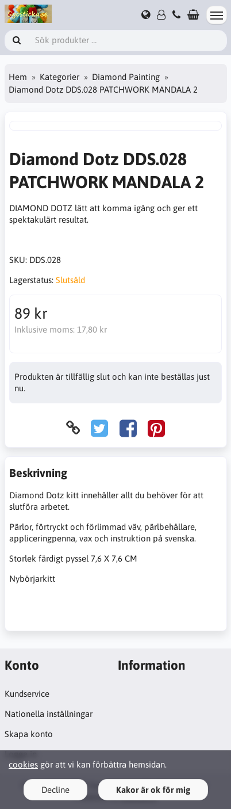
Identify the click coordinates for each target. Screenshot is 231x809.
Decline (55, 790)
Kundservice (27, 694)
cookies (23, 764)
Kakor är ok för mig (153, 790)
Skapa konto (29, 734)
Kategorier (59, 77)
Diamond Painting (126, 77)
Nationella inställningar (49, 714)
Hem (18, 77)
